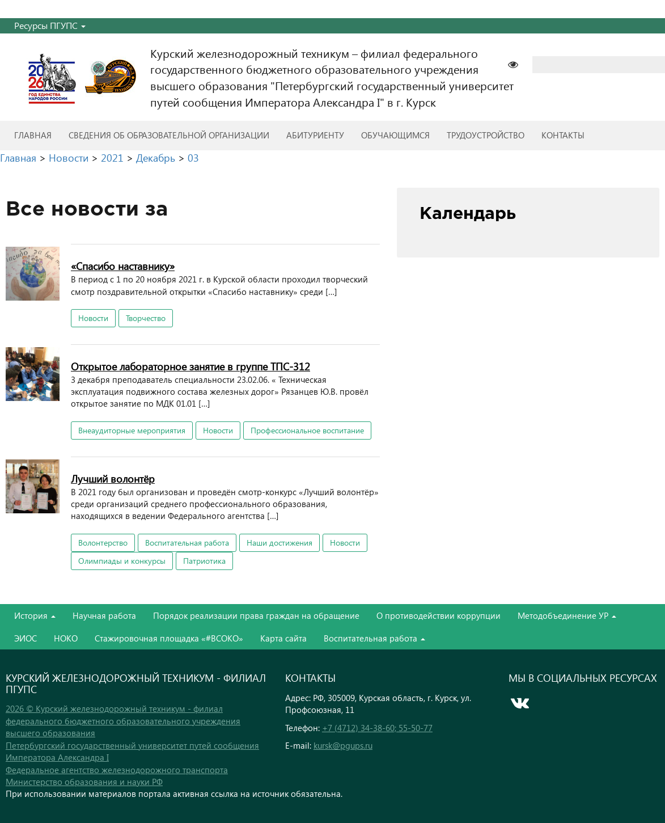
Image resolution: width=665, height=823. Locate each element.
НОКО (66, 638)
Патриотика (204, 560)
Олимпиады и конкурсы (122, 560)
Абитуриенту (315, 135)
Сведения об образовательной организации (169, 135)
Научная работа (104, 615)
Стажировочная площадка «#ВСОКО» (169, 638)
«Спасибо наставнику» (123, 266)
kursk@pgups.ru (343, 745)
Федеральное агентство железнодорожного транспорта (117, 769)
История (35, 615)
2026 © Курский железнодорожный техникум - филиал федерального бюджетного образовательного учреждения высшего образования (123, 720)
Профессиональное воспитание (307, 430)
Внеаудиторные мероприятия (131, 430)
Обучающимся (395, 135)
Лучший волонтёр (113, 478)
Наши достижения (279, 542)
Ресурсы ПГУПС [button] (50, 25)
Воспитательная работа (187, 542)
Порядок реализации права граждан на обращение (256, 615)
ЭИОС (25, 638)
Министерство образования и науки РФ (84, 781)
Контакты (562, 135)
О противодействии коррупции (438, 615)
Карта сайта (283, 638)
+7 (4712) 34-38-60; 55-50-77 (377, 727)
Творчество (146, 318)
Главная (33, 135)
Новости (93, 318)
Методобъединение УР (567, 615)
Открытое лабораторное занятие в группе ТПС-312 (190, 366)
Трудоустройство (485, 135)
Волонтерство (103, 542)
